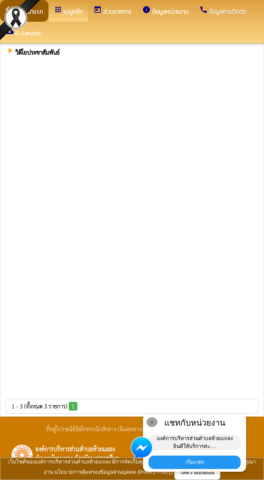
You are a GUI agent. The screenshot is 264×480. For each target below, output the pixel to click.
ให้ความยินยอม (197, 472)
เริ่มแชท (195, 462)
